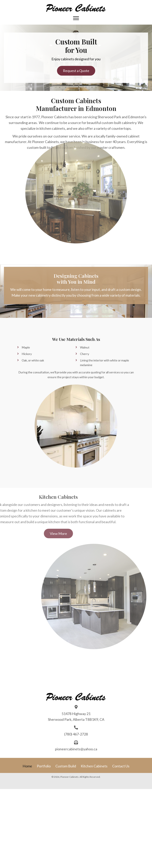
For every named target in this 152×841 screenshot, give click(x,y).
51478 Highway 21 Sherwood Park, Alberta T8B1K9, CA (76, 716)
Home (27, 766)
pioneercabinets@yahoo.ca (76, 749)
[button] (76, 71)
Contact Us (120, 766)
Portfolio (44, 766)
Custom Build (65, 766)
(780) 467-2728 (76, 734)
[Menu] (76, 18)
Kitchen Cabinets (94, 766)
